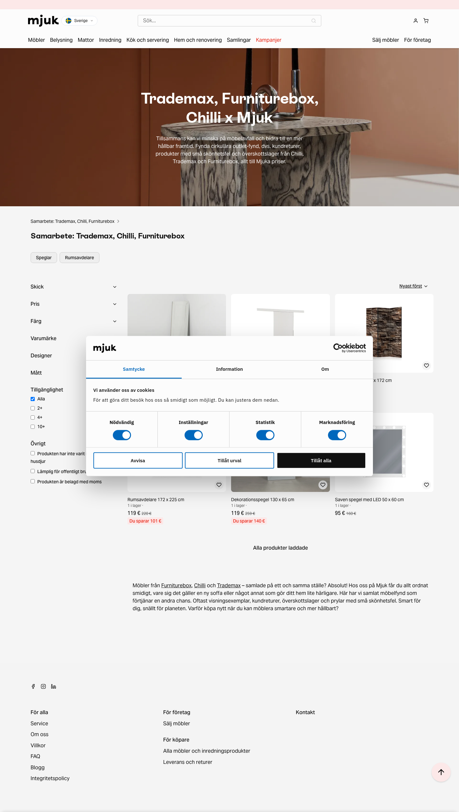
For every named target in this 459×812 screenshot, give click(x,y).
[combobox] (229, 20)
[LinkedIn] (53, 686)
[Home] (43, 21)
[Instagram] (43, 686)
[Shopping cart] (426, 21)
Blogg (38, 768)
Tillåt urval (229, 460)
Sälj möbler (176, 724)
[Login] (416, 21)
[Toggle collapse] (74, 286)
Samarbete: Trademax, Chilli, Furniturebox (72, 221)
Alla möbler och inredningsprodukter (206, 751)
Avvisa (138, 460)
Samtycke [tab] (134, 369)
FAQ (35, 756)
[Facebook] (33, 686)
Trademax (229, 585)
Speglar (44, 257)
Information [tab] (229, 369)
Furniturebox (176, 585)
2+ (36, 408)
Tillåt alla (321, 460)
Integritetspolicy (50, 778)
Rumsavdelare (79, 257)
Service (39, 724)
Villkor (38, 746)
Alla (38, 399)
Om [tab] (325, 369)
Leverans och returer (187, 762)
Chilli (200, 585)
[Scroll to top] (441, 772)
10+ (38, 426)
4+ (36, 417)
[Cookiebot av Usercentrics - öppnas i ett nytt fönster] (338, 348)
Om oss (39, 734)
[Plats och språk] (79, 21)
